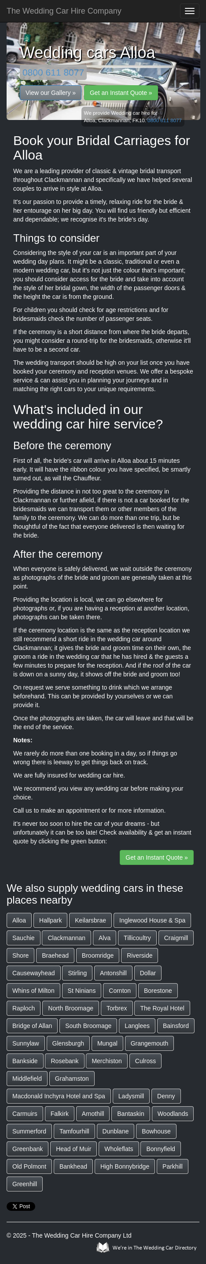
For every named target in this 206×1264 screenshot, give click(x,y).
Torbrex (117, 1008)
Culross (145, 1060)
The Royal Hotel (162, 1008)
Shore (20, 955)
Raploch (23, 1008)
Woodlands (173, 1113)
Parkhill (172, 1166)
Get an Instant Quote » (121, 92)
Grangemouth (150, 1043)
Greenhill (24, 1184)
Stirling (77, 973)
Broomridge (98, 955)
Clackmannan (66, 937)
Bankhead (73, 1166)
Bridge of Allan (32, 1025)
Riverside (139, 955)
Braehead (55, 955)
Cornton (120, 990)
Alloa (19, 920)
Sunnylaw (25, 1043)
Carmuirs (24, 1113)
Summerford (29, 1131)
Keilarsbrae (90, 920)
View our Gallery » (51, 92)
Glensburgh (68, 1043)
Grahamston (72, 1078)
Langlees (137, 1025)
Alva (104, 937)
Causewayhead (33, 973)
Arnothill (93, 1113)
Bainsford (176, 1025)
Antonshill (113, 973)
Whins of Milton (33, 990)
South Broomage (88, 1025)
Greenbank (27, 1148)
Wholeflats (118, 1148)
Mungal (107, 1043)
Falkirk (60, 1113)
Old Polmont (29, 1166)
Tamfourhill (74, 1131)
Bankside (25, 1060)
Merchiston (106, 1060)
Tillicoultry (137, 937)
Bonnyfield (160, 1148)
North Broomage (70, 1008)
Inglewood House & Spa (152, 920)
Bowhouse (156, 1131)
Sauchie (23, 937)
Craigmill (176, 937)
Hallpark (50, 920)
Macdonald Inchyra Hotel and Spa (58, 1096)
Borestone (158, 990)
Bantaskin (130, 1113)
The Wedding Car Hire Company (64, 11)
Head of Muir (73, 1148)
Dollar (148, 973)
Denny (166, 1096)
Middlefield (27, 1078)
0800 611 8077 (53, 72)
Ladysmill (131, 1096)
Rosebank (64, 1060)
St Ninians (82, 990)
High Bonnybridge (124, 1166)
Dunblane (116, 1131)
